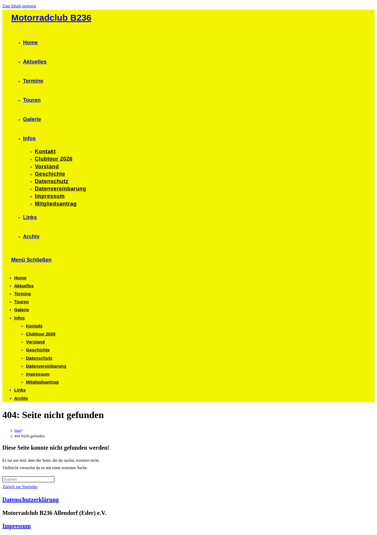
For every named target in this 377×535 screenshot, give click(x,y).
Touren (21, 301)
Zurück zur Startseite (20, 487)
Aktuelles (24, 285)
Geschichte (38, 349)
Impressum (38, 373)
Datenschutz (39, 358)
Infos (19, 317)
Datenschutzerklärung (30, 499)
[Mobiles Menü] (31, 260)
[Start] (18, 430)
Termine (22, 293)
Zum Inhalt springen (19, 6)
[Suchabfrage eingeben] (28, 479)
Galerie (21, 309)
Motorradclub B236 (51, 17)
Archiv (21, 398)
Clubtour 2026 (40, 333)
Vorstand (35, 341)
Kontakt (34, 325)
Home (20, 277)
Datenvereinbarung (46, 365)
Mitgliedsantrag (42, 381)
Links (20, 389)
